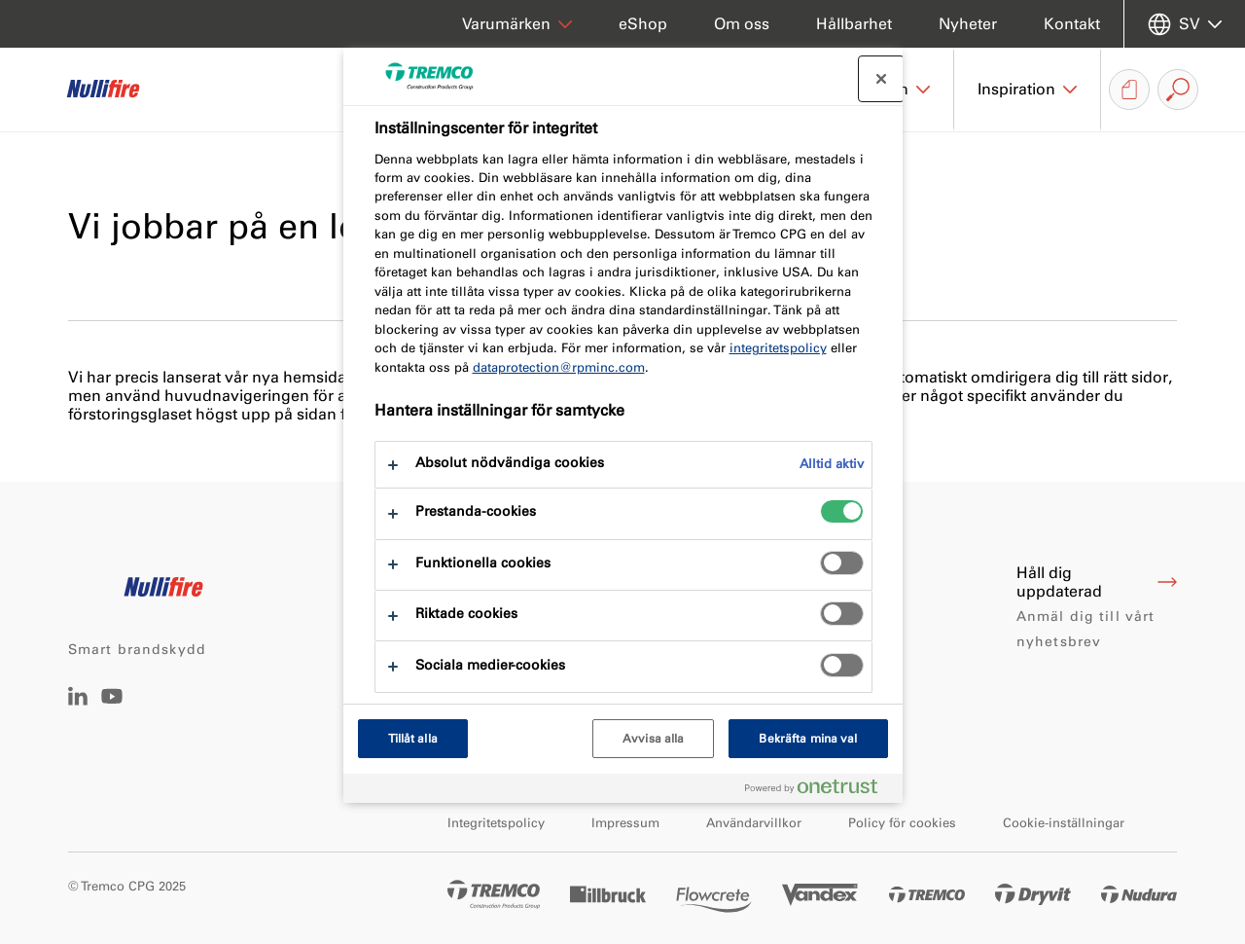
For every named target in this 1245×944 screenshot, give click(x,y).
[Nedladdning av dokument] (1129, 89)
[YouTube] (111, 710)
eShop (643, 24)
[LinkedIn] (78, 700)
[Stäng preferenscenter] (881, 78)
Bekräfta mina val (808, 738)
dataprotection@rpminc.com (559, 367)
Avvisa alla (653, 738)
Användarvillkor (753, 823)
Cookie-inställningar (1063, 823)
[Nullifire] (116, 89)
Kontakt (1072, 24)
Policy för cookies (902, 823)
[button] (1027, 89)
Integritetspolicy (496, 823)
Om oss (741, 24)
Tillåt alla (413, 738)
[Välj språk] (1185, 24)
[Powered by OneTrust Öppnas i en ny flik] (819, 791)
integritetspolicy (778, 348)
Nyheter (968, 24)
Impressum (625, 823)
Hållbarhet (854, 24)
